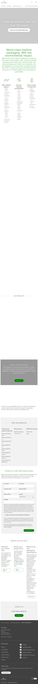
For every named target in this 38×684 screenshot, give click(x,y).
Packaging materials (15, 622)
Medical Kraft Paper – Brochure (19, 432)
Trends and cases (5, 654)
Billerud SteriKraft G (6, 437)
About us (3, 646)
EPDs (27, 434)
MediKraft (9, 6)
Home (2, 622)
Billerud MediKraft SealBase (6, 461)
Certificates (29, 431)
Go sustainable (4, 652)
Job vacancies (4, 649)
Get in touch (17, 570)
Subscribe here (6, 672)
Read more (19, 380)
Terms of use (4, 682)
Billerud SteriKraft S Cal (6, 434)
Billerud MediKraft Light (6, 453)
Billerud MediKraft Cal (6, 449)
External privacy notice (12, 682)
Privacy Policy (8, 522)
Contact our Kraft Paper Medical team (19, 30)
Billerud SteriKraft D (6, 441)
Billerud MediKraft (6, 445)
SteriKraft (3, 6)
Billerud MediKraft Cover (6, 457)
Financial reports (5, 657)
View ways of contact (6, 636)
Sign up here (5, 570)
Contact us (19, 615)
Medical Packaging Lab (18, 6)
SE (32, 678)
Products (7, 622)
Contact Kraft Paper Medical (31, 6)
